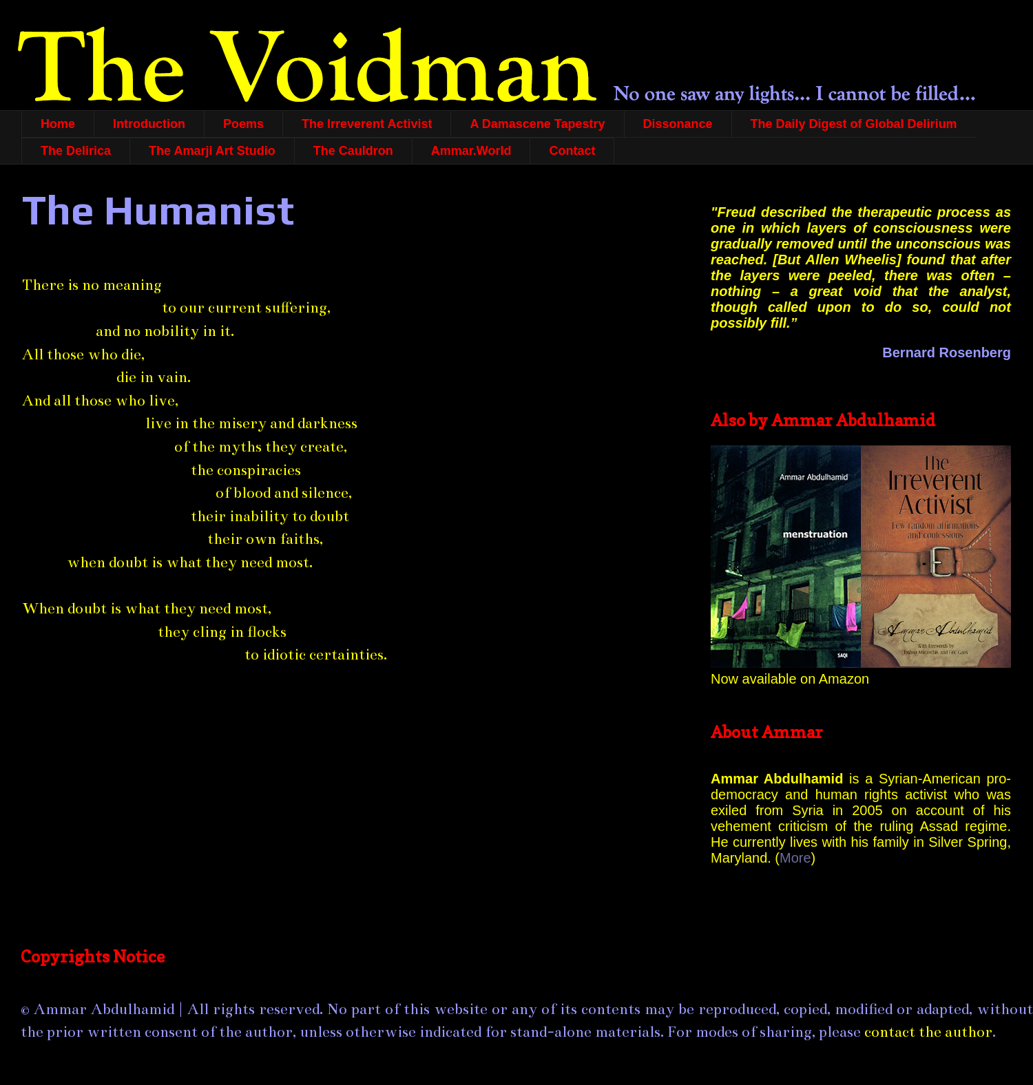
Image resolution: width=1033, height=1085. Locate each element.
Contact (572, 151)
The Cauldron (353, 151)
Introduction (149, 124)
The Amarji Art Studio (212, 151)
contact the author (928, 1031)
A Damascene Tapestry (537, 124)
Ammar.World (471, 151)
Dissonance (678, 124)
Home (58, 124)
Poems (243, 124)
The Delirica (76, 151)
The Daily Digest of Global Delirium (854, 124)
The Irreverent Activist (367, 124)
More (795, 857)
